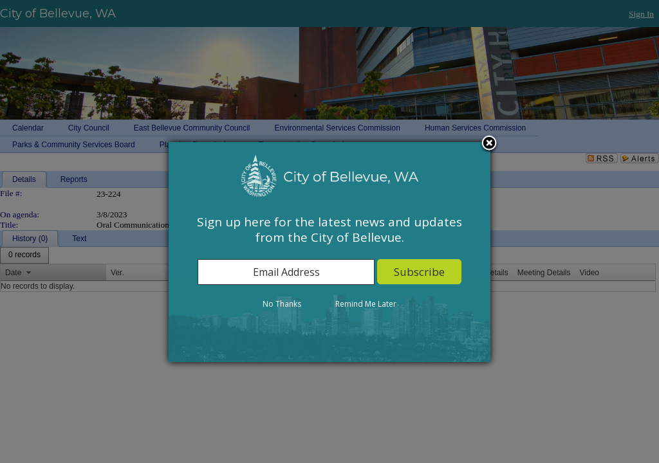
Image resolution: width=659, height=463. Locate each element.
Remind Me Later (365, 303)
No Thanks (282, 303)
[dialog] (329, 252)
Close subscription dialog (489, 144)
